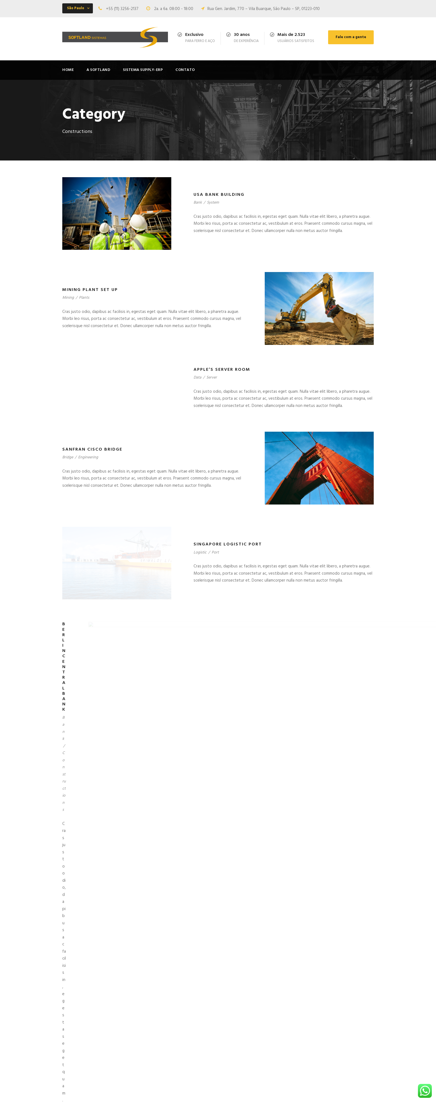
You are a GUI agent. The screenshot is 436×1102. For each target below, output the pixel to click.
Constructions (87, 738)
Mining (68, 298)
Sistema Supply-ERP (143, 70)
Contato (185, 70)
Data (197, 377)
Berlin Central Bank (90, 730)
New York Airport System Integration (247, 861)
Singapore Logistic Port (228, 598)
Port (215, 607)
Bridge (67, 476)
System (213, 202)
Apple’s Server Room (222, 369)
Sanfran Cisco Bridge (92, 467)
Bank (198, 202)
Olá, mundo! (237, 1012)
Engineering (88, 476)
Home (68, 70)
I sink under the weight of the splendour (254, 1024)
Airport (199, 869)
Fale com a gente (351, 37)
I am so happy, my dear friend (253, 1045)
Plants (84, 298)
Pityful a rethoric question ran (254, 1054)
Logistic (200, 607)
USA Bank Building (219, 194)
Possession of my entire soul (253, 1035)
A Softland (98, 70)
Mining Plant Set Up (90, 289)
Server (211, 377)
